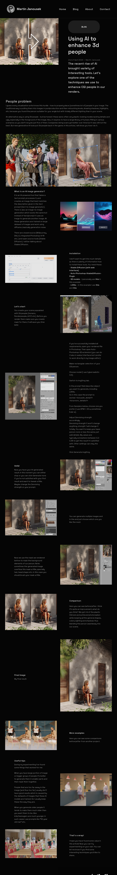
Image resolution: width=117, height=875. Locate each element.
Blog (73, 22)
